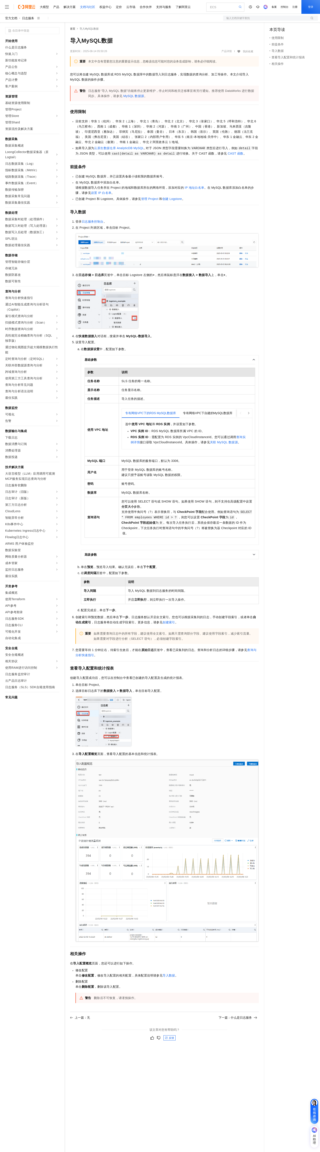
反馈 (169, 1037)
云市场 (130, 7)
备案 (274, 6)
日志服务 (28, 18)
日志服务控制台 (93, 221)
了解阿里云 (183, 7)
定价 (119, 7)
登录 (310, 6)
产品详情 (226, 51)
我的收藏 (248, 51)
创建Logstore (172, 199)
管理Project (149, 199)
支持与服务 (163, 7)
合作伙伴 (146, 7)
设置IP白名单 (101, 193)
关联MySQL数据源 (224, 442)
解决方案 (70, 7)
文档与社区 (87, 7)
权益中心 (105, 7)
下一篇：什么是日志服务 (238, 1017)
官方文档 (11, 18)
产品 (56, 7)
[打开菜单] (7, 7)
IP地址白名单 (194, 187)
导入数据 (169, 975)
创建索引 (169, 622)
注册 (295, 6)
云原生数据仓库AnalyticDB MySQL (119, 148)
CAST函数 (235, 153)
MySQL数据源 (133, 96)
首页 (72, 28)
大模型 (44, 7)
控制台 (284, 6)
